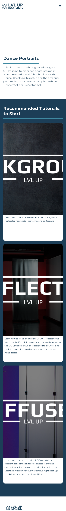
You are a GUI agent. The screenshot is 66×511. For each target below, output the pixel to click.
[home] (12, 6)
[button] (60, 6)
